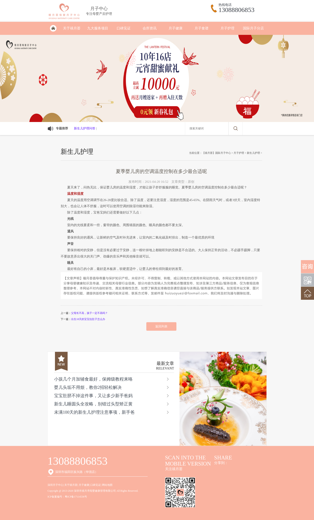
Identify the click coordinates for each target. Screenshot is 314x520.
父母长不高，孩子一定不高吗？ (89, 313)
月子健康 (176, 28)
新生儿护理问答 (84, 128)
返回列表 (161, 326)
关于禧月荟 (71, 28)
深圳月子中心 (55, 484)
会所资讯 (150, 28)
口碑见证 (124, 28)
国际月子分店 (253, 28)
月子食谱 (201, 28)
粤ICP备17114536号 (76, 496)
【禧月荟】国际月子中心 (216, 152)
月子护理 (227, 28)
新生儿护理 (253, 152)
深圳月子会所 (53, 28)
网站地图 (107, 484)
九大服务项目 (97, 28)
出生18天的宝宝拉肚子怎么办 (88, 319)
